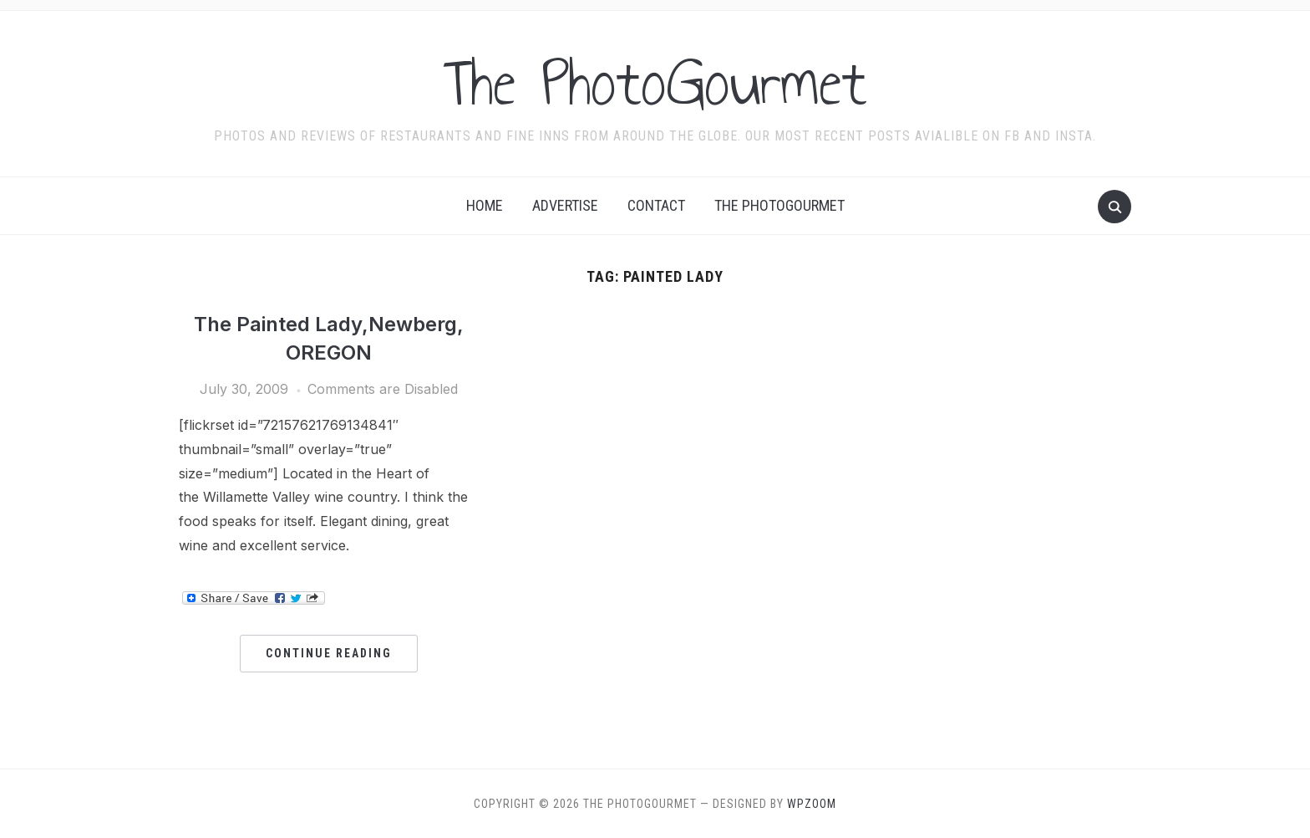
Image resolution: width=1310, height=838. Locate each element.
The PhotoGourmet (655, 83)
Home (484, 205)
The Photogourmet (779, 205)
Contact (656, 205)
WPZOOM (811, 803)
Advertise (565, 205)
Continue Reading (329, 653)
